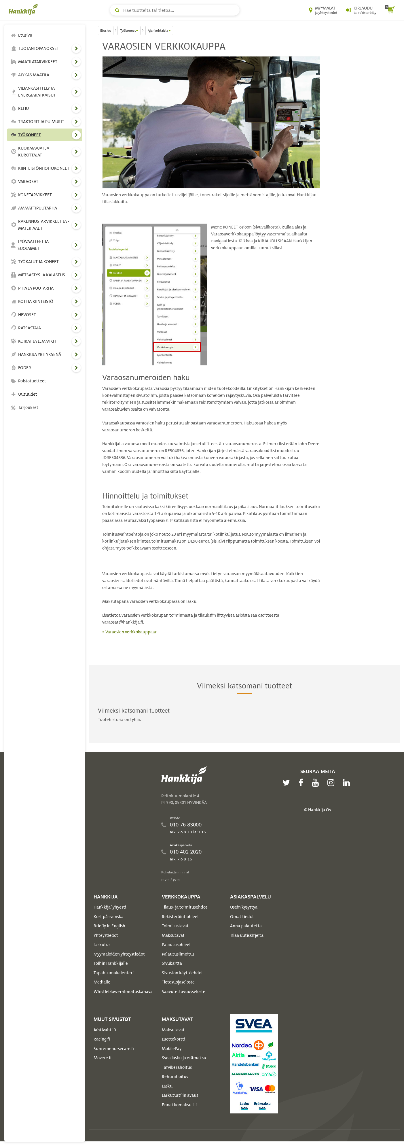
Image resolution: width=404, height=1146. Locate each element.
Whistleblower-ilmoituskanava (123, 991)
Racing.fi (102, 1039)
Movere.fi (102, 1058)
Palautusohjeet (176, 944)
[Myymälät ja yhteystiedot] (323, 10)
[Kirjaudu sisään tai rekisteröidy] (361, 10)
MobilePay (171, 1048)
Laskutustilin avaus (180, 1095)
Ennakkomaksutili (179, 1105)
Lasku (167, 1086)
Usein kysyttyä (243, 907)
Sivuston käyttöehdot (182, 973)
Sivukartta (172, 963)
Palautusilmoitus (178, 954)
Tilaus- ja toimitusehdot (184, 907)
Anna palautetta (246, 926)
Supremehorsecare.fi (114, 1048)
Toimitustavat (175, 926)
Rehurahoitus (175, 1076)
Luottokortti (173, 1039)
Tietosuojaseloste (178, 982)
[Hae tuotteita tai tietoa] (175, 10)
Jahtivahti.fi (105, 1030)
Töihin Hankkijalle (111, 963)
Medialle (102, 982)
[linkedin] (348, 783)
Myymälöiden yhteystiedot (119, 954)
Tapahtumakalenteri (114, 973)
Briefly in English (109, 926)
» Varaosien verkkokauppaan (130, 632)
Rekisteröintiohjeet (180, 917)
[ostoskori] (390, 10)
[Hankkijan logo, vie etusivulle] (24, 9)
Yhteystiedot (106, 935)
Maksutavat (173, 935)
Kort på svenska (109, 917)
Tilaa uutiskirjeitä (246, 935)
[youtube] (317, 783)
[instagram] (332, 783)
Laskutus (102, 944)
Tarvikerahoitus (177, 1067)
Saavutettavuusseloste (183, 991)
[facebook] (302, 783)
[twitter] (287, 783)
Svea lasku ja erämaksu (184, 1058)
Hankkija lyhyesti (110, 907)
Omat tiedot (242, 917)
